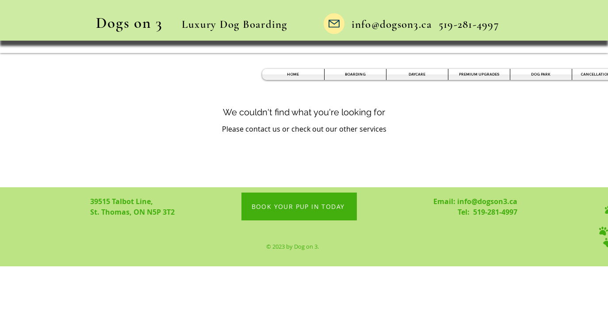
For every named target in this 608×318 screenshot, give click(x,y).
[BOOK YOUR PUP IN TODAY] (299, 206)
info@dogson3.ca (392, 24)
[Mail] (334, 23)
